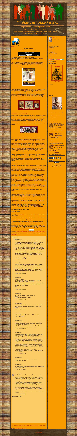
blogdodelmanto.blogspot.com (56, 166)
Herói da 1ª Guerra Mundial (22, 231)
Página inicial (29, 425)
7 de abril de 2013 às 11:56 (20, 328)
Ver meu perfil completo (56, 39)
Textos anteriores (51, 48)
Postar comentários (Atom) (20, 428)
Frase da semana (51, 47)
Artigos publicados (52, 52)
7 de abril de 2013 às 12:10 (20, 353)
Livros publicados (52, 51)
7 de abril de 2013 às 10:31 (20, 309)
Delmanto (17, 373)
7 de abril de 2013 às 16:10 (20, 360)
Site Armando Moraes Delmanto (54, 46)
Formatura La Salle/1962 (53, 53)
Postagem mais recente (18, 425)
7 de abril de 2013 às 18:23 (20, 393)
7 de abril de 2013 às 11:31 (20, 316)
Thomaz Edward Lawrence (34, 233)
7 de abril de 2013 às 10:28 (20, 299)
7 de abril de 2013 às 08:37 (20, 258)
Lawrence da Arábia (24, 233)
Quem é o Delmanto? (52, 43)
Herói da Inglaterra (31, 231)
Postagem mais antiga (40, 425)
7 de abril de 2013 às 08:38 (20, 273)
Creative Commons (61, 164)
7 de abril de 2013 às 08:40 (20, 289)
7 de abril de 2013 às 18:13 (20, 369)
